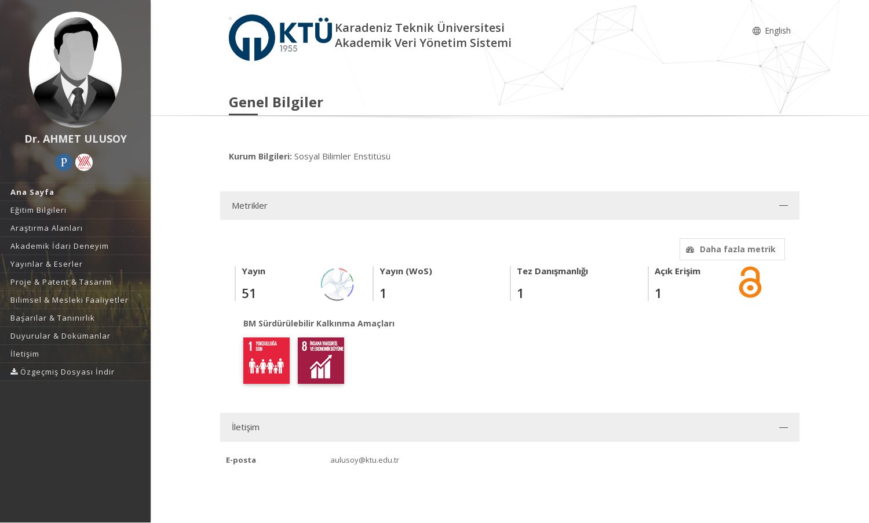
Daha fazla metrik (729, 249)
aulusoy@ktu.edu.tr (364, 460)
